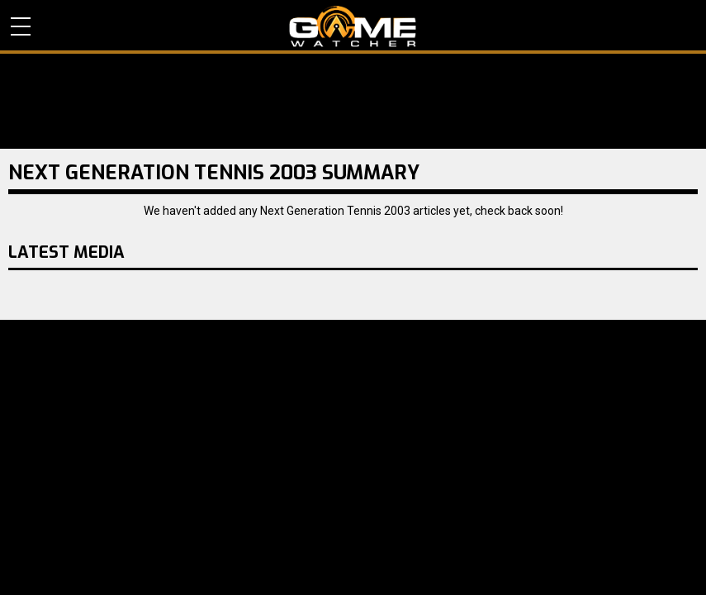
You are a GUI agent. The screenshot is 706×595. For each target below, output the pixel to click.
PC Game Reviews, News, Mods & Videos (353, 26)
